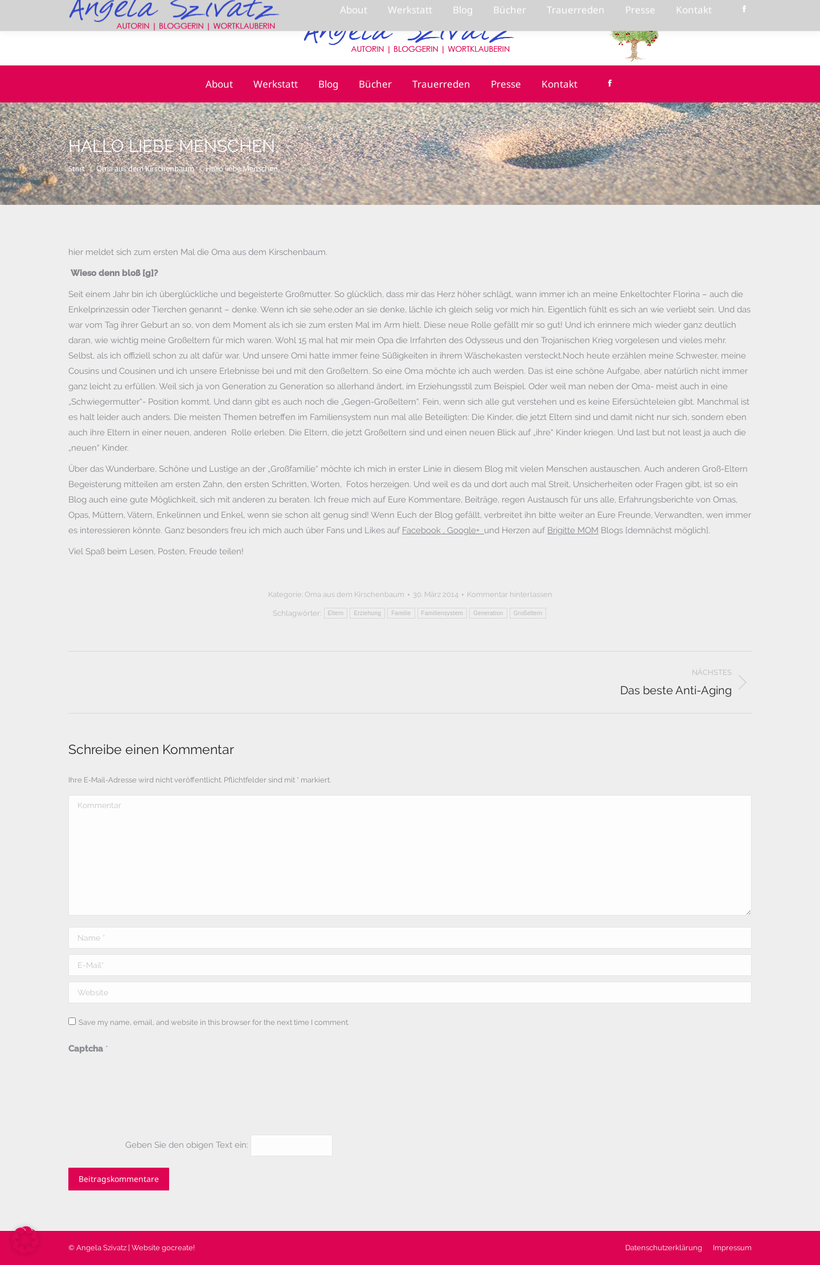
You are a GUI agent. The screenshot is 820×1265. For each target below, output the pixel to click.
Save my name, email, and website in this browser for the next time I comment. (214, 1022)
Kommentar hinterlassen (509, 594)
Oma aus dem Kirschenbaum (354, 594)
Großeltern (528, 613)
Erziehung (367, 613)
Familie (401, 613)
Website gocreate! (163, 1247)
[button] (25, 1240)
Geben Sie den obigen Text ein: (186, 1145)
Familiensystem (442, 613)
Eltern (336, 613)
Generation (488, 613)
